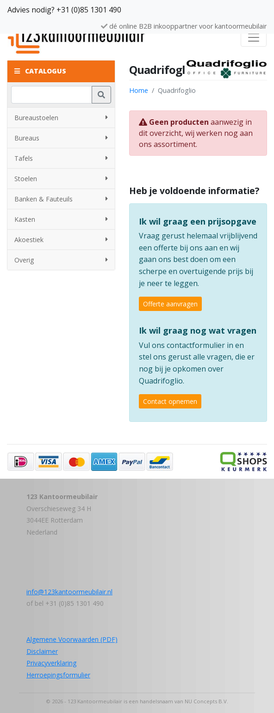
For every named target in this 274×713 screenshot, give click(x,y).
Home (138, 90)
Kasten (61, 219)
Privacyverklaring (51, 662)
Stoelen (61, 178)
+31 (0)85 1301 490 (88, 10)
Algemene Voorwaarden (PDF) (72, 639)
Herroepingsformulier (58, 674)
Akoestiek (61, 239)
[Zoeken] (51, 95)
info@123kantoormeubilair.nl (69, 591)
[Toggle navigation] (254, 37)
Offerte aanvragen (170, 303)
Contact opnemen (170, 401)
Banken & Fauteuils (61, 199)
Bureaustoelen (61, 117)
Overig (61, 260)
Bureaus (61, 138)
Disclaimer (42, 651)
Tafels (61, 158)
